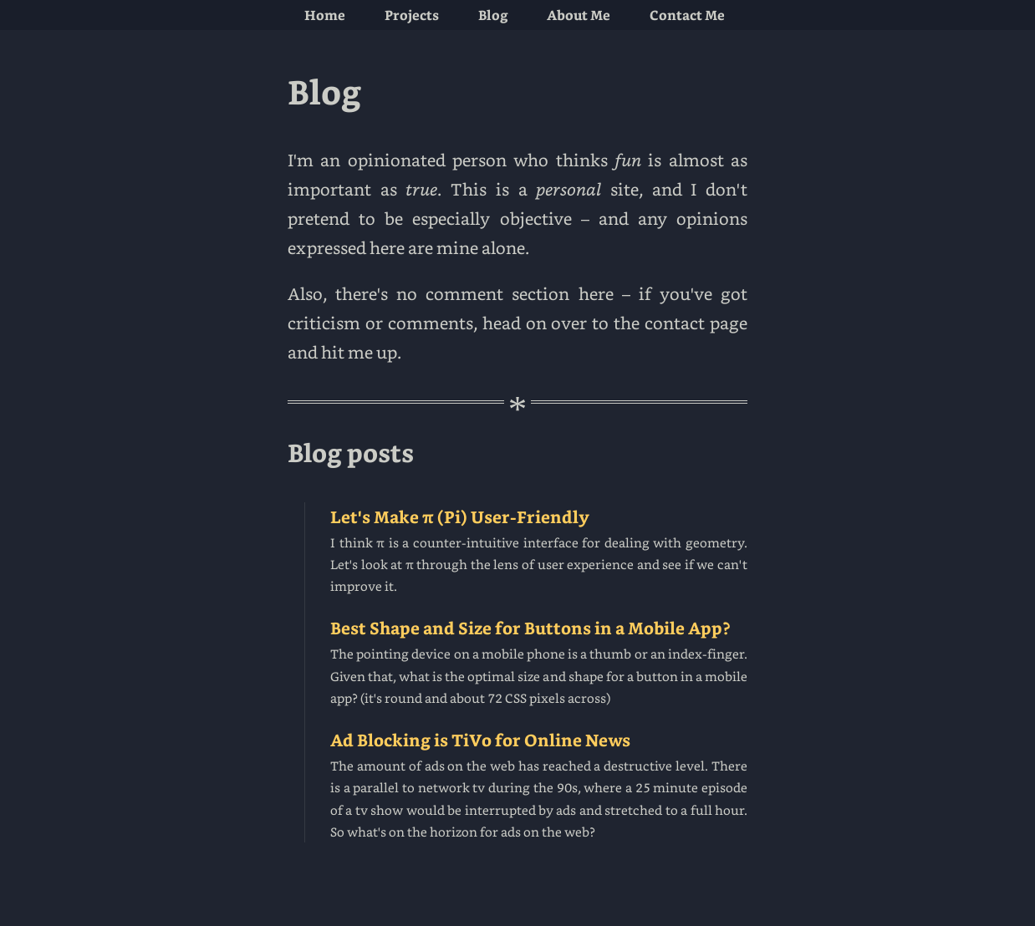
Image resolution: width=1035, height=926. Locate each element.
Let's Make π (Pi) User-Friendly (538, 552)
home (324, 14)
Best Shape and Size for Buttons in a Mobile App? (538, 663)
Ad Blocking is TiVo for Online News (538, 785)
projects (412, 14)
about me (578, 14)
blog (493, 14)
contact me (687, 14)
